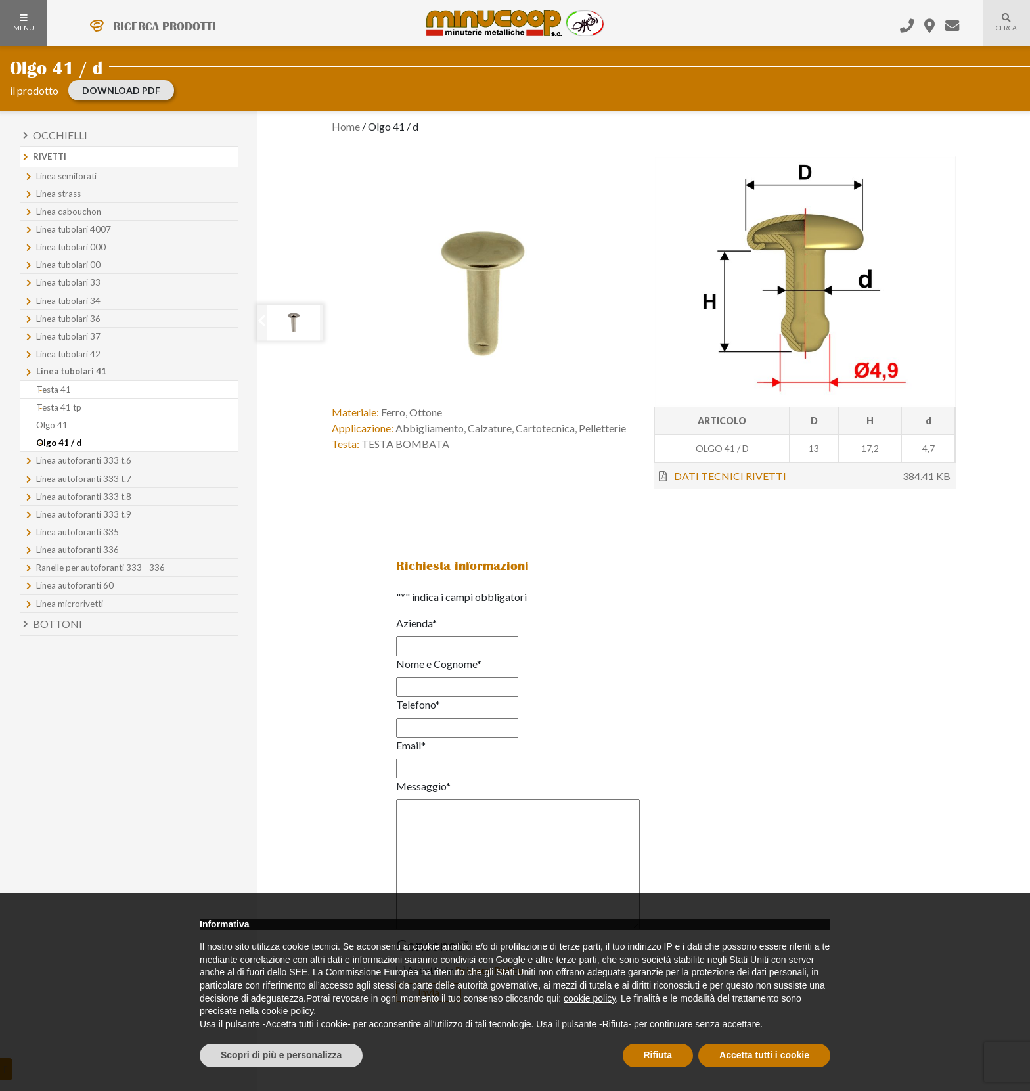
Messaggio (423, 786)
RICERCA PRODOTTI (164, 26)
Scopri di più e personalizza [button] (281, 1055)
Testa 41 (53, 389)
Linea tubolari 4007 (73, 229)
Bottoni (57, 623)
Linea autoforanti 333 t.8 (83, 496)
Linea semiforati (66, 176)
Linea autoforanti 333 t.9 (83, 514)
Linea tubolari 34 (68, 301)
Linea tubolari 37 (68, 336)
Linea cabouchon (68, 211)
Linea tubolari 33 (68, 282)
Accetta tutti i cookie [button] (764, 1055)
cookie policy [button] (590, 998)
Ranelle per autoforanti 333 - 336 (100, 567)
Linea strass (58, 194)
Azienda (416, 623)
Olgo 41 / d (59, 442)
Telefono (418, 704)
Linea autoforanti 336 (77, 550)
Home (346, 126)
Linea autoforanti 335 (77, 532)
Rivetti (49, 156)
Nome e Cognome (438, 663)
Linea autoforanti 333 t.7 (83, 479)
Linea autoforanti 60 (75, 585)
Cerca (1000, 30)
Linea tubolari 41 (71, 371)
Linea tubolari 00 (68, 264)
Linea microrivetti (69, 603)
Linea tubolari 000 (71, 247)
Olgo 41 (52, 425)
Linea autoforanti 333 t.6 (83, 460)
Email (411, 745)
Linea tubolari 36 (68, 318)
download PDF (121, 90)
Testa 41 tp (58, 407)
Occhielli (60, 135)
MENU (23, 23)
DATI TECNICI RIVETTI (730, 476)
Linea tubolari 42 (68, 354)
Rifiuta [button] (658, 1055)
